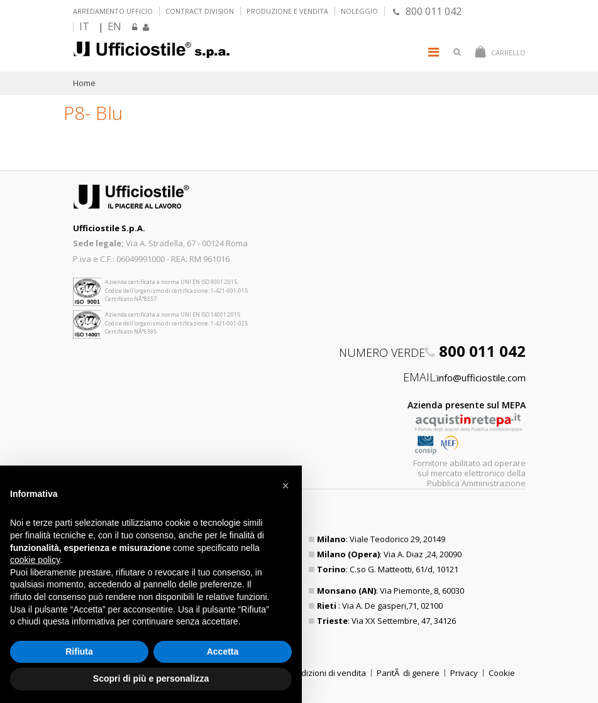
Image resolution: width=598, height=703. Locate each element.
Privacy (464, 672)
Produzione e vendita (287, 11)
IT (84, 26)
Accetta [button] (223, 651)
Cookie (502, 672)
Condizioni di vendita (326, 672)
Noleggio (359, 11)
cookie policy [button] (35, 560)
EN (114, 26)
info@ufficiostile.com (481, 377)
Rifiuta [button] (79, 651)
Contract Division (199, 11)
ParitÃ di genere (408, 672)
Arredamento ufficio (113, 11)
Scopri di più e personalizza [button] (151, 678)
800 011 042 (427, 11)
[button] (285, 486)
